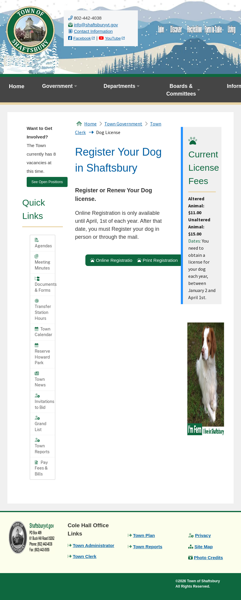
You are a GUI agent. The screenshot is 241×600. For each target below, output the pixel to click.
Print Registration (157, 260)
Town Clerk (84, 556)
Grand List (40, 424)
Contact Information (93, 31)
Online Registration (112, 260)
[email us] (96, 24)
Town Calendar (43, 332)
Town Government (123, 124)
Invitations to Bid (44, 401)
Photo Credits (208, 557)
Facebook (82, 38)
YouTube (113, 38)
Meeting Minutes (42, 262)
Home (16, 86)
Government (57, 86)
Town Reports (42, 446)
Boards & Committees (181, 90)
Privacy (203, 535)
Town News (40, 379)
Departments (119, 86)
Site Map (203, 546)
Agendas (43, 243)
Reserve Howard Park (42, 354)
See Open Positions (47, 182)
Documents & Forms (45, 285)
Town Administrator (93, 545)
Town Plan (144, 535)
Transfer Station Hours (43, 310)
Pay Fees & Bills (41, 468)
